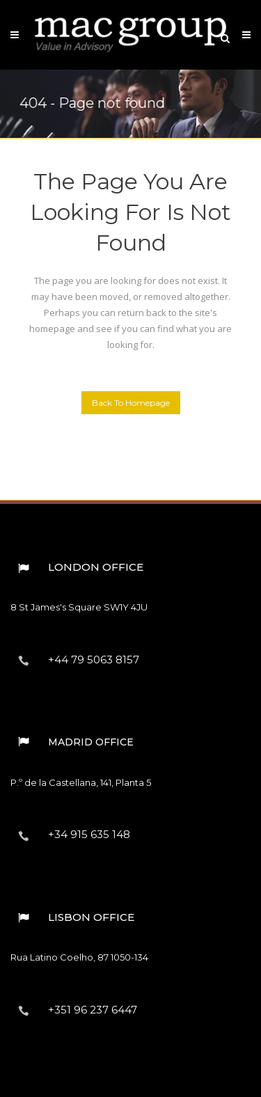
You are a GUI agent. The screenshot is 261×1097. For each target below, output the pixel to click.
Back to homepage (131, 402)
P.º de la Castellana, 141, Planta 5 (80, 782)
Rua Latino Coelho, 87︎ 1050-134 (79, 957)
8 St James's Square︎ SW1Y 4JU (79, 607)
